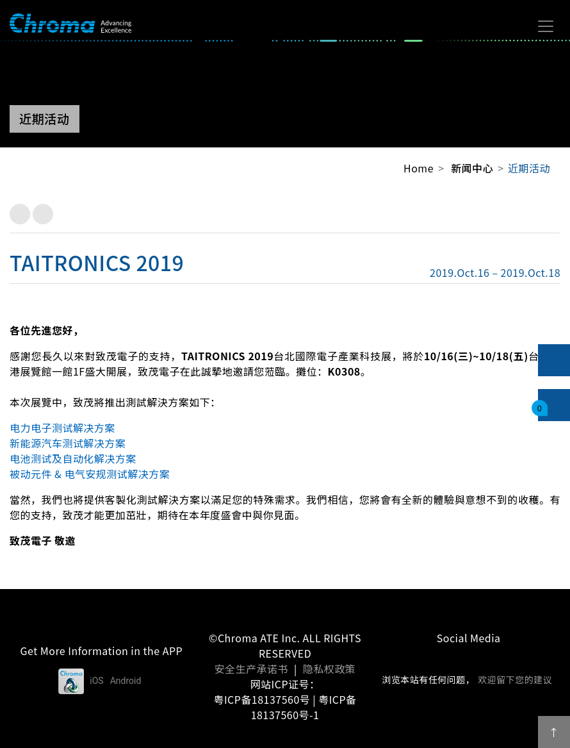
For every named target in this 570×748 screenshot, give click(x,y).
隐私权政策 (329, 668)
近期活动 (529, 168)
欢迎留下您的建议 (515, 679)
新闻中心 (472, 168)
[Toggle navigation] (546, 26)
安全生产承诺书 (251, 668)
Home (418, 168)
